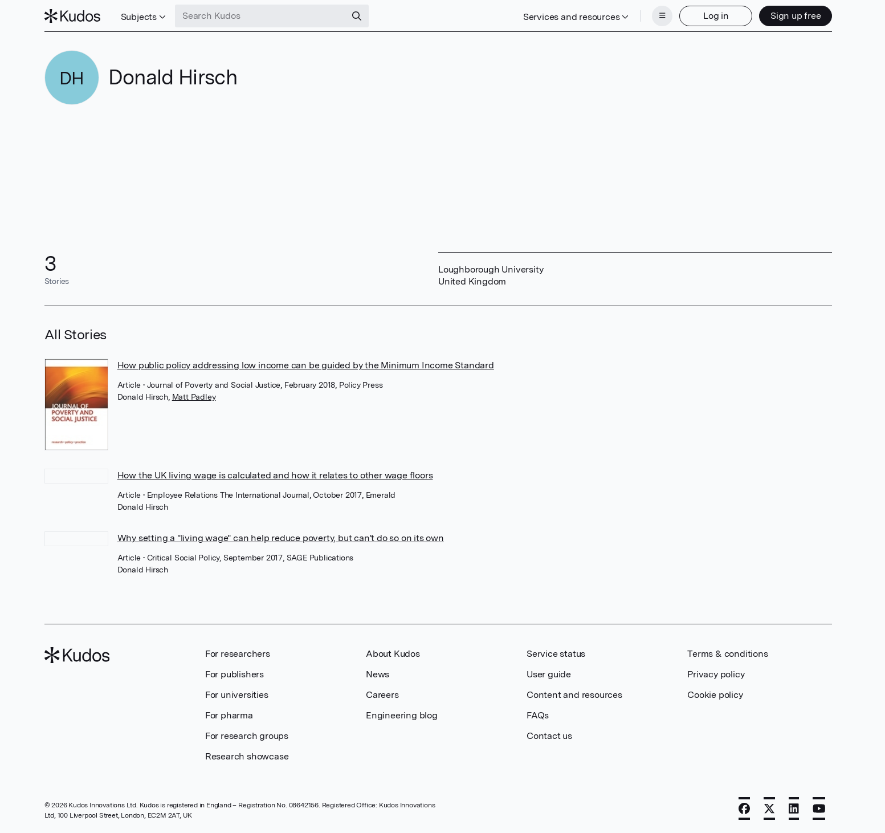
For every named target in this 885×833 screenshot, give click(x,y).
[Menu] (662, 16)
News (377, 674)
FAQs (538, 715)
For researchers (237, 653)
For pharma (229, 715)
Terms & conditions (727, 653)
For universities (236, 694)
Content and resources (574, 694)
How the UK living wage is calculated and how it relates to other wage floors (275, 475)
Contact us (549, 735)
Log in (716, 15)
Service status (556, 653)
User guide (549, 674)
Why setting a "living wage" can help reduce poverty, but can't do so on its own (280, 538)
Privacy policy (715, 674)
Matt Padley (194, 396)
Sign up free (795, 15)
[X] (769, 808)
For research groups (246, 735)
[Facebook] (744, 808)
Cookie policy (715, 694)
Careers (382, 694)
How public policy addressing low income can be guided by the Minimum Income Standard (305, 365)
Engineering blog (402, 715)
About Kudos (393, 653)
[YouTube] (819, 808)
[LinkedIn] (794, 808)
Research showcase (247, 756)
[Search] (356, 16)
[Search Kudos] (260, 16)
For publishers (234, 674)
